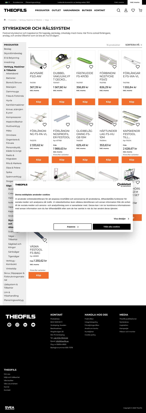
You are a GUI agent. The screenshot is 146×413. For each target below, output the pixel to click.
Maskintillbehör (14, 121)
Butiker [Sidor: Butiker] (87, 10)
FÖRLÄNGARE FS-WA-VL (131, 74)
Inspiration (124, 325)
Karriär (6, 387)
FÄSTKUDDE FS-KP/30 (84, 74)
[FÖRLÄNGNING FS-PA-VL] (39, 118)
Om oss (7, 374)
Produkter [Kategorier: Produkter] (42, 10)
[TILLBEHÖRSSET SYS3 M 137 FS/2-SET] (132, 176)
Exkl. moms (119, 2)
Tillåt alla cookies (111, 227)
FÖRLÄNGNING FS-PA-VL (38, 132)
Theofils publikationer (128, 319)
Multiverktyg (13, 126)
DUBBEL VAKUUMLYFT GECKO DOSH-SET (61, 77)
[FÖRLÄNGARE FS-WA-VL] (132, 61)
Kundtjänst (89, 332)
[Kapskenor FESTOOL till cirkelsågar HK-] (132, 118)
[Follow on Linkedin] (25, 325)
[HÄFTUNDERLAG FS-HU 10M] (108, 118)
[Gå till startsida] (5, 20)
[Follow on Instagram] (17, 325)
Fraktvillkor (89, 319)
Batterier (11, 78)
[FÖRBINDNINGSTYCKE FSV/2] (108, 61)
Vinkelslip (11, 268)
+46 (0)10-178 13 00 (60, 338)
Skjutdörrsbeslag (13, 53)
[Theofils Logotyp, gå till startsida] (15, 10)
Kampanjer (124, 328)
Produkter (12, 20)
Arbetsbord (12, 73)
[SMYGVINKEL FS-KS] (62, 176)
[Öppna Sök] (118, 10)
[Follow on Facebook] (9, 325)
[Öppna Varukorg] (140, 10)
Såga (47, 20)
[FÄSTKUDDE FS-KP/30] (85, 61)
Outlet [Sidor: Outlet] (56, 10)
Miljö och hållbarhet (12, 377)
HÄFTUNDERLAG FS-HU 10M (108, 134)
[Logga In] (126, 10)
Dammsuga (12, 91)
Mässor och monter (127, 332)
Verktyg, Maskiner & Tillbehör (30, 20)
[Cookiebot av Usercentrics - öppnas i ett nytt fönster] (119, 185)
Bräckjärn (11, 87)
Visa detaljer (120, 219)
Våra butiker (8, 380)
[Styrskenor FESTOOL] (85, 176)
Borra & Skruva (14, 82)
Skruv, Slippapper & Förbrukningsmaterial (14, 276)
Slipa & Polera (13, 167)
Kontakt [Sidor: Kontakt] (99, 10)
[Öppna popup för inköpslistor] (44, 66)
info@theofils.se (62, 341)
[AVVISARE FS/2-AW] (39, 61)
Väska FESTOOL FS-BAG (36, 249)
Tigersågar (13, 256)
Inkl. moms (134, 2)
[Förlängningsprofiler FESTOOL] (62, 118)
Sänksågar (13, 252)
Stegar (9, 181)
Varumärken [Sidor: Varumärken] (71, 10)
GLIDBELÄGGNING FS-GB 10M (84, 134)
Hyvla (9, 100)
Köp (38, 101)
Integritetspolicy (91, 322)
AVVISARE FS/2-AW (36, 74)
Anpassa (73, 227)
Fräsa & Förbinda (15, 96)
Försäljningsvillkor (92, 325)
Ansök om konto (91, 328)
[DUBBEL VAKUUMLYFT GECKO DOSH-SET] (62, 61)
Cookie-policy (90, 335)
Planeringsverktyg (14, 300)
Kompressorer (13, 117)
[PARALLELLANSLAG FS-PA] (39, 176)
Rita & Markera (13, 163)
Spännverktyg (13, 176)
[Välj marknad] (7, 2)
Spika (9, 172)
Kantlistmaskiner (15, 105)
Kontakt (7, 390)
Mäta (8, 130)
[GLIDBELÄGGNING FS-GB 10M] (85, 118)
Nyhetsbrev (124, 322)
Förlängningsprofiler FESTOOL (61, 134)
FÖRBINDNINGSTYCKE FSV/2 (108, 76)
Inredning (9, 62)
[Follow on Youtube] (33, 325)
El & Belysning (11, 58)
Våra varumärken (11, 384)
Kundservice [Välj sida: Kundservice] (18, 2)
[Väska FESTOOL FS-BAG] (39, 234)
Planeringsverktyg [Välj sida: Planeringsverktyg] (33, 2)
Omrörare (11, 135)
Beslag (7, 49)
